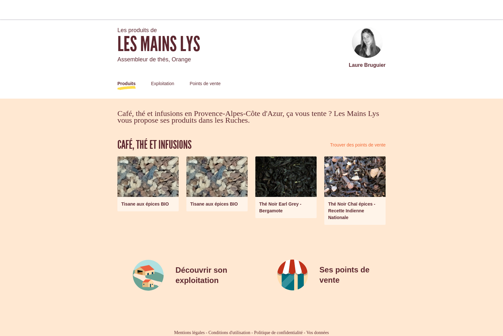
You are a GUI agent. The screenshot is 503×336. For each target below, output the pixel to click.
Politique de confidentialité (278, 332)
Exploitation (162, 83)
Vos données (317, 332)
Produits (126, 83)
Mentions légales (189, 332)
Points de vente (205, 83)
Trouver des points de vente (358, 144)
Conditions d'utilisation (229, 332)
